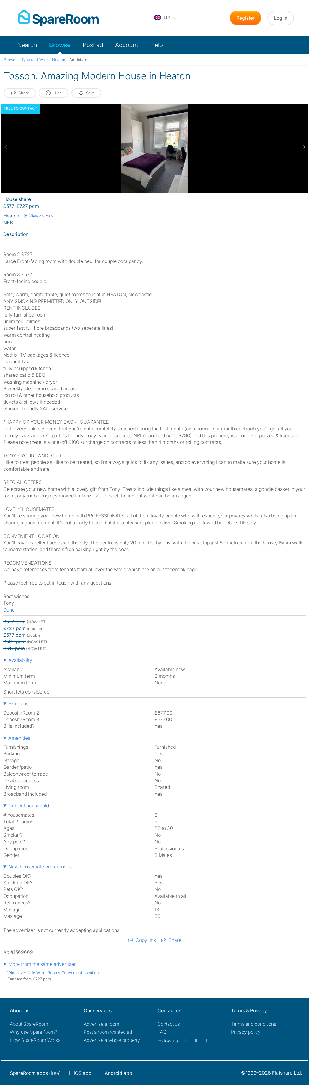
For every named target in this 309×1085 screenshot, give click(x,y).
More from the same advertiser (42, 964)
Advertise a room (101, 1024)
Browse (60, 45)
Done (9, 610)
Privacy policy (246, 1032)
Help (156, 45)
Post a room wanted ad (108, 1032)
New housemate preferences (40, 867)
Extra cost (19, 703)
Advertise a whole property (112, 1040)
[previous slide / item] (7, 147)
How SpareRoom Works (35, 1040)
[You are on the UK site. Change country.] (165, 18)
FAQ (162, 1032)
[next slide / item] (302, 147)
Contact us (169, 1024)
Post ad (93, 45)
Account (126, 45)
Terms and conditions (253, 1024)
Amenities (19, 738)
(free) (35, 1073)
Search (27, 45)
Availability (20, 660)
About (29, 1024)
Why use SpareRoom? (33, 1032)
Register (245, 18)
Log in (280, 18)
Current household (28, 806)
